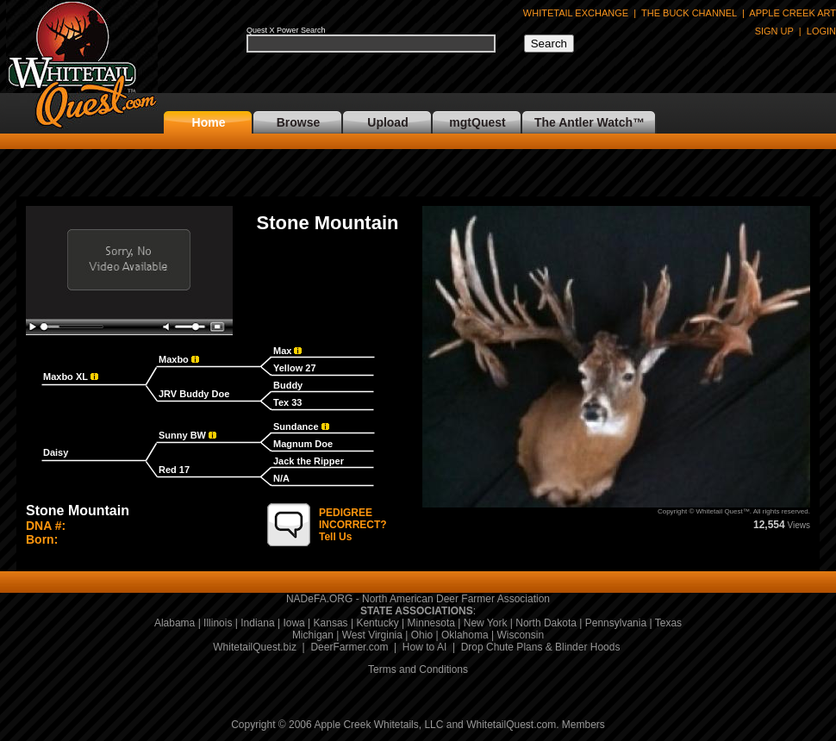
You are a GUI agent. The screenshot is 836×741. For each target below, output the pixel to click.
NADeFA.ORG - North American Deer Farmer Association (418, 599)
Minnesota (431, 623)
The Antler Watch (583, 122)
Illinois (217, 623)
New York (486, 623)
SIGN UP (774, 31)
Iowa (293, 623)
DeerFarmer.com (349, 647)
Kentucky (377, 623)
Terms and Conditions (418, 669)
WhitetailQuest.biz (254, 647)
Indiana (257, 623)
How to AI (424, 647)
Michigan (313, 635)
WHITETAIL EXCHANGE (575, 13)
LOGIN (821, 31)
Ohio (422, 635)
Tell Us (353, 525)
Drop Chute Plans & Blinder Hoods (541, 647)
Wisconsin (520, 635)
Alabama (174, 623)
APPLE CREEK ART (792, 13)
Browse (299, 122)
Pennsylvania (615, 623)
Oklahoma (465, 635)
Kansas (331, 623)
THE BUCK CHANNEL (689, 13)
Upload (387, 122)
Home (209, 122)
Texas (668, 623)
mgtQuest (477, 122)
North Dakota (546, 623)
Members (583, 725)
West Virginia (372, 635)
